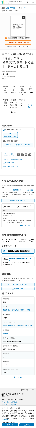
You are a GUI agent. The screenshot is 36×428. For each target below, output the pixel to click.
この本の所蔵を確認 (26, 225)
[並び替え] (9, 206)
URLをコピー (12, 155)
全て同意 (27, 425)
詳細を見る (5, 420)
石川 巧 (5, 333)
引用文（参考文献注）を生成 (12, 159)
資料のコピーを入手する (9, 405)
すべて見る (30, 106)
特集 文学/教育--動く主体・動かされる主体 (17, 325)
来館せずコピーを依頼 (10, 135)
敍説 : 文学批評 (11, 8)
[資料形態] (24, 206)
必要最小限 (10, 425)
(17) (24, 8)
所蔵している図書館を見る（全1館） (18, 145)
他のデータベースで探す (11, 166)
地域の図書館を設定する (22, 200)
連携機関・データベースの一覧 (23, 190)
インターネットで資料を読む (10, 402)
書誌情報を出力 (8, 163)
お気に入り (5, 155)
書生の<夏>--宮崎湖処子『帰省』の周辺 (16, 310)
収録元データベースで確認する (18, 42)
